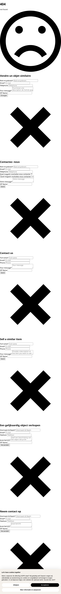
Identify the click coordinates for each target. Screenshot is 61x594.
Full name (4, 258)
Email (3, 83)
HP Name (4, 93)
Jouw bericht (5, 440)
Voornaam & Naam (8, 430)
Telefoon (3, 435)
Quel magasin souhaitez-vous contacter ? (16, 174)
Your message (6, 91)
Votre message (6, 182)
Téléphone (4, 85)
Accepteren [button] (45, 585)
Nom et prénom (7, 80)
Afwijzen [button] (16, 585)
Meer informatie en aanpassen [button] (30, 590)
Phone (2, 263)
